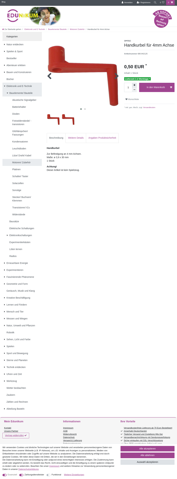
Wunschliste (132, 99)
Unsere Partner (11, 431)
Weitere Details (76, 137)
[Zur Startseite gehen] (11, 29)
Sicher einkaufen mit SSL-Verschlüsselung (143, 440)
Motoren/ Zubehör (77, 29)
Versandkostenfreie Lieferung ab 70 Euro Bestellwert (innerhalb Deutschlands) (148, 429)
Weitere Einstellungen (74, 475)
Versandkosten (149, 107)
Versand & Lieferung (72, 440)
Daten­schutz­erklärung (28, 469)
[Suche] (154, 2)
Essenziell (12, 475)
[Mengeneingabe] (128, 87)
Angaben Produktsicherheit (102, 137)
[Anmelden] (126, 2)
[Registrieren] (142, 2)
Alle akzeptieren (147, 448)
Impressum (68, 428)
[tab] (56, 138)
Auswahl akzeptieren (147, 462)
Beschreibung (56, 137)
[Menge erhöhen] (134, 85)
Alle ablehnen (147, 455)
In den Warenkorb (159, 87)
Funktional (56, 475)
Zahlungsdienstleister (34, 475)
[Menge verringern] (134, 89)
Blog (3, 2)
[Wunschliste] (162, 2)
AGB (65, 431)
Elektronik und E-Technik (34, 29)
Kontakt (7, 428)
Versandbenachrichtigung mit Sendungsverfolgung (147, 437)
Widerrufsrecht (70, 434)
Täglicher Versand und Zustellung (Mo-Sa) (143, 434)
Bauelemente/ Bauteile (57, 29)
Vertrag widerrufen (16, 435)
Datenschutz (69, 437)
